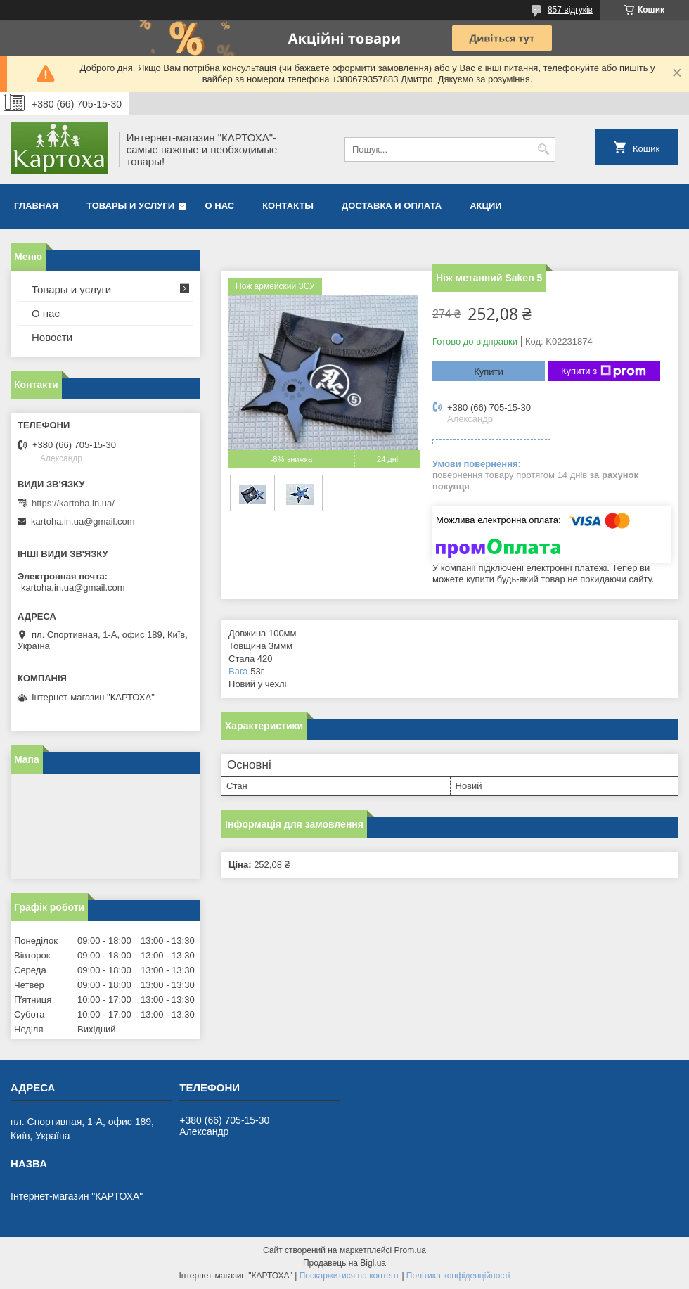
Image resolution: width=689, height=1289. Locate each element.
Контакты (288, 205)
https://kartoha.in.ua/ (73, 503)
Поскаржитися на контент (349, 1276)
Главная (36, 205)
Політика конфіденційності (458, 1276)
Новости (52, 337)
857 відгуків (570, 10)
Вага (238, 671)
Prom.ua (410, 1250)
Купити (488, 371)
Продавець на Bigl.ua (344, 1263)
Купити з (603, 371)
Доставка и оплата (392, 205)
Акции (486, 205)
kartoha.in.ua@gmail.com (83, 521)
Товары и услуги (130, 205)
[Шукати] (543, 149)
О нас (220, 205)
